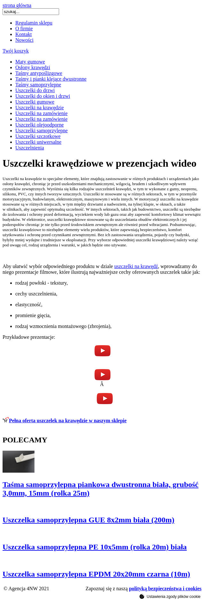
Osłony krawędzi (32, 67)
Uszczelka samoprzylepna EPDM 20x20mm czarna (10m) (96, 574)
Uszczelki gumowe (34, 102)
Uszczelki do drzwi (35, 90)
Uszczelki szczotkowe (38, 136)
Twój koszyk (16, 51)
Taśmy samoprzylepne (38, 84)
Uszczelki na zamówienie (41, 113)
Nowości (24, 40)
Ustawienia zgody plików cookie (170, 596)
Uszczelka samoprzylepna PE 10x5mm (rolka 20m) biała (95, 547)
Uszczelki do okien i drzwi (42, 96)
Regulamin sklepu (33, 22)
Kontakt (23, 34)
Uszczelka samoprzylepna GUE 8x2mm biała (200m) (88, 520)
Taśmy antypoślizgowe (38, 73)
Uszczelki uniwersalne (38, 142)
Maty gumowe (30, 61)
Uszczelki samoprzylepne (41, 130)
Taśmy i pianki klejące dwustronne (51, 79)
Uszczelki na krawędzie (39, 107)
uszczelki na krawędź (136, 266)
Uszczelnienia (29, 147)
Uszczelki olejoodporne (39, 124)
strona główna (17, 5)
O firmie (24, 28)
